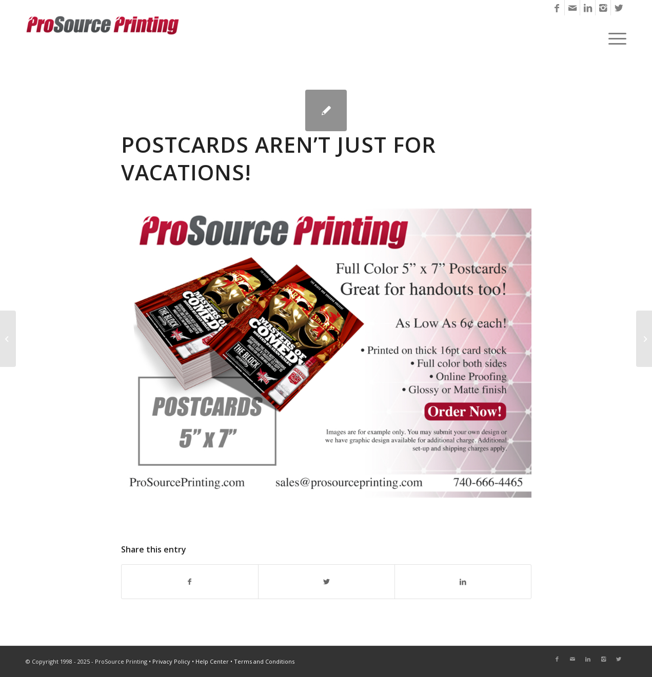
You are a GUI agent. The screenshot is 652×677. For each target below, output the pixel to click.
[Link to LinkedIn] (587, 7)
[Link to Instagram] (603, 7)
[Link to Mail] (572, 7)
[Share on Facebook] (190, 582)
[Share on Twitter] (326, 582)
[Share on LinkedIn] (463, 582)
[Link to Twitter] (618, 7)
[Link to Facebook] (556, 7)
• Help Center (210, 661)
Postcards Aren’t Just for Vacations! (278, 158)
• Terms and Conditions (262, 661)
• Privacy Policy (169, 661)
